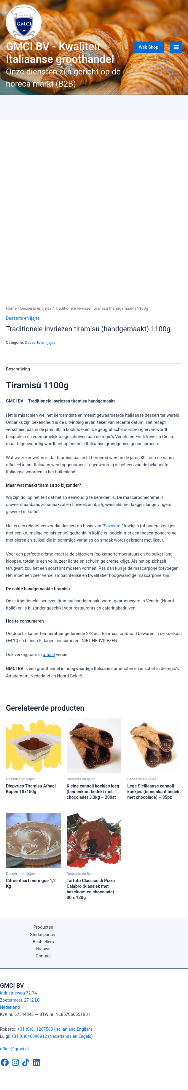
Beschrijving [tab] (18, 369)
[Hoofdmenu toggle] (176, 47)
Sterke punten (43, 934)
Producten (43, 927)
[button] (148, 47)
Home (11, 308)
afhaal (49, 654)
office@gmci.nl (14, 1048)
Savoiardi (113, 526)
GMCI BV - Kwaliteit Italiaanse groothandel (60, 53)
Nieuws (43, 948)
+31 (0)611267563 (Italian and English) (54, 1029)
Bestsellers (43, 941)
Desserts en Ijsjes (35, 308)
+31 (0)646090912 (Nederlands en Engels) (52, 1036)
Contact (43, 956)
